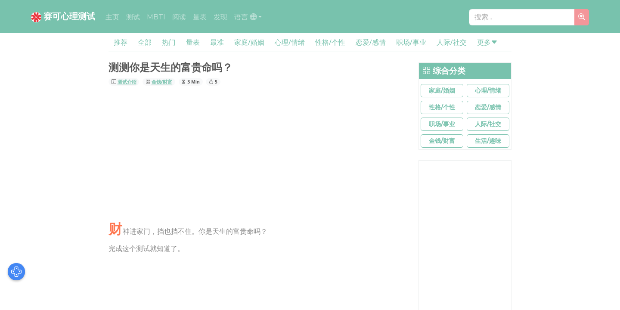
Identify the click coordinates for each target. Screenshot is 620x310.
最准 (217, 42)
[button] (442, 90)
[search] (581, 17)
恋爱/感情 (371, 42)
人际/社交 (452, 42)
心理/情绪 (290, 42)
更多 (487, 42)
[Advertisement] (258, 154)
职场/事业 (411, 42)
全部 (145, 42)
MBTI (156, 17)
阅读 (179, 17)
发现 (220, 17)
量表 (200, 17)
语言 (245, 17)
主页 (112, 17)
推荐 (120, 42)
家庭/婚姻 (249, 42)
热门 (169, 42)
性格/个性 (330, 42)
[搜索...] (522, 17)
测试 (133, 17)
